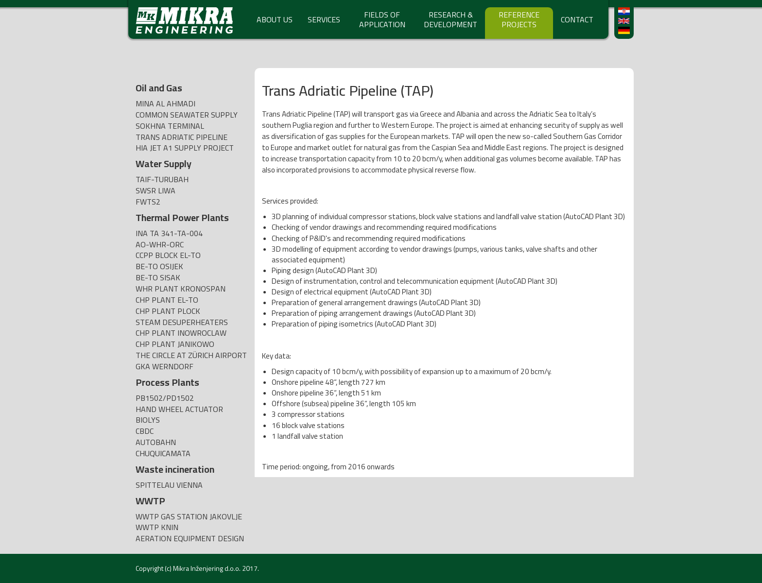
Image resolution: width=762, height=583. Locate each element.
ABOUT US (275, 19)
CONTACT (577, 19)
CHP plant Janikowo (175, 344)
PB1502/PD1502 (165, 398)
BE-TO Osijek (159, 266)
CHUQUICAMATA (163, 453)
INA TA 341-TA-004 (169, 233)
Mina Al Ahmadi (165, 103)
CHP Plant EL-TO (167, 300)
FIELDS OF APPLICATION (382, 19)
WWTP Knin (157, 527)
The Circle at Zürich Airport (191, 355)
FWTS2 (148, 201)
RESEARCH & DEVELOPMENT (450, 19)
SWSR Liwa (155, 190)
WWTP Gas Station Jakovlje (189, 516)
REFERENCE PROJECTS (519, 19)
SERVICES (324, 19)
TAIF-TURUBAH (162, 179)
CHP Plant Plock (168, 311)
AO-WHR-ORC (160, 244)
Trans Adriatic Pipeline (181, 137)
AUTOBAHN (156, 442)
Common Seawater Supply (187, 114)
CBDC (145, 431)
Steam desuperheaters (182, 322)
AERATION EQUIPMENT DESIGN (190, 538)
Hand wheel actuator (179, 409)
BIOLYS (148, 420)
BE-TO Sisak (158, 277)
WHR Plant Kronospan (180, 288)
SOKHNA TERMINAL (170, 126)
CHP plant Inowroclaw (181, 333)
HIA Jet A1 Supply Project (185, 148)
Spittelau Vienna (169, 485)
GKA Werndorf (164, 366)
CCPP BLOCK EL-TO (168, 255)
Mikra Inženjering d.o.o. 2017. (216, 568)
